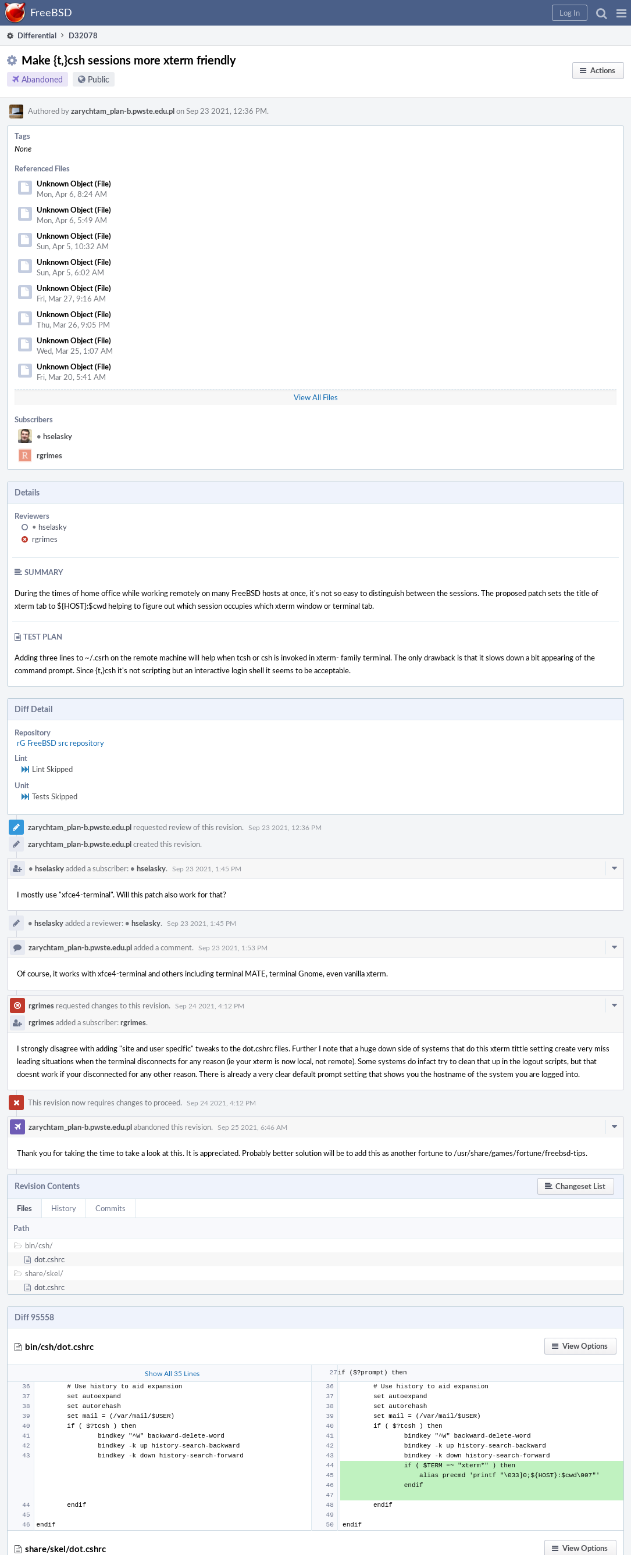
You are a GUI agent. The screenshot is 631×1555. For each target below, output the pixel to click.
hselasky (54, 436)
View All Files (316, 397)
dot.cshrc (49, 1259)
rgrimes (49, 455)
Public (98, 79)
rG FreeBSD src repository (60, 743)
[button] (621, 13)
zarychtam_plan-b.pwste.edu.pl (122, 111)
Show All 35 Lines (172, 1373)
